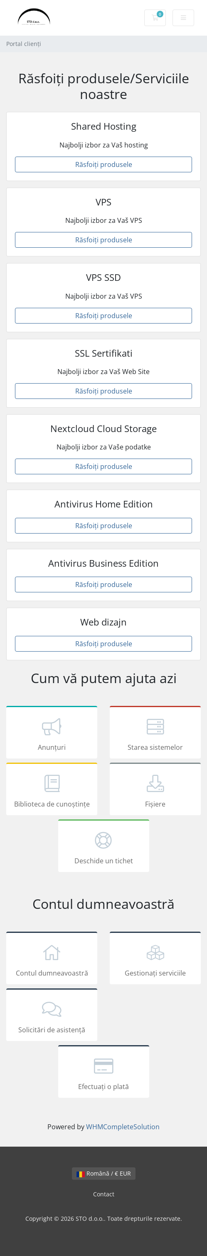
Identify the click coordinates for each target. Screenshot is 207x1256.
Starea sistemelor (155, 733)
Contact (103, 1194)
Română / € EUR (103, 1173)
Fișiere (155, 790)
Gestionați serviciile (155, 959)
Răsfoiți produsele (103, 164)
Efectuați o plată (103, 1073)
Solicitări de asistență (51, 1016)
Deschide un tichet (103, 847)
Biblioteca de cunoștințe (51, 790)
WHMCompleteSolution (123, 1126)
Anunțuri (51, 733)
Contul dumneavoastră (51, 959)
